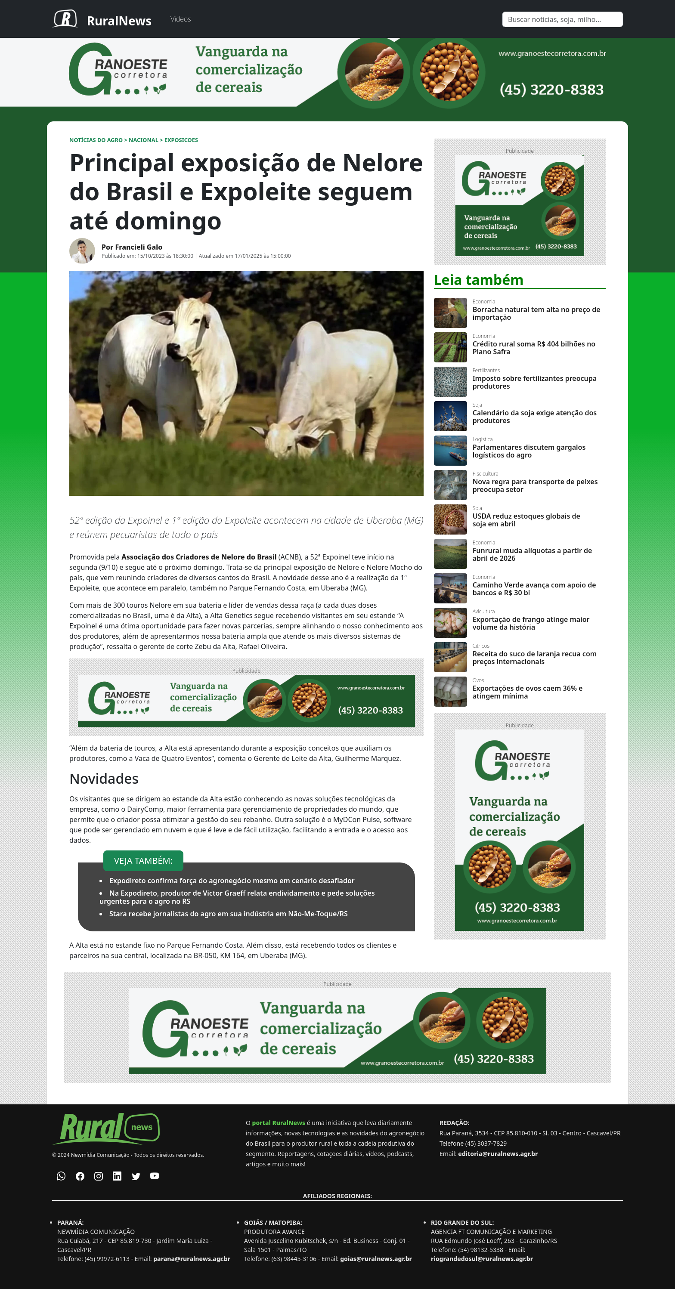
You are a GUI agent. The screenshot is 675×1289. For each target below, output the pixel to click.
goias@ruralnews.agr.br (376, 1259)
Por (132, 247)
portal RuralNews (279, 1123)
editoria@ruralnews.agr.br (498, 1154)
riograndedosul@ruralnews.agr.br (482, 1259)
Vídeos (180, 19)
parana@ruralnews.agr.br (191, 1259)
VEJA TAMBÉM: (143, 860)
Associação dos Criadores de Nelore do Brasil (198, 557)
